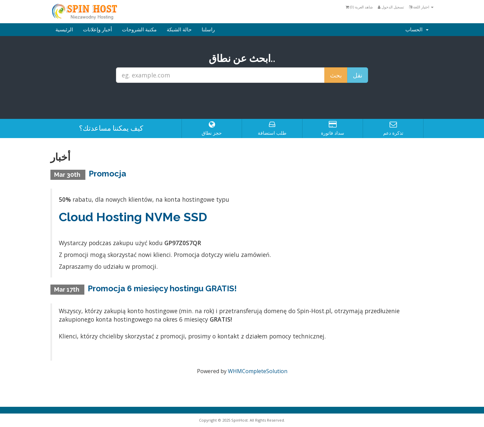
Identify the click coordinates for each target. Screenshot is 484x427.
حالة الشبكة (179, 30)
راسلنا (208, 30)
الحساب (417, 30)
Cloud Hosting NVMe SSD (133, 217)
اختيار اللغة (421, 6)
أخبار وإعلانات (97, 30)
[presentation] (242, 101)
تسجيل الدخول (391, 6)
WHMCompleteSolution (257, 371)
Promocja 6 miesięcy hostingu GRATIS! (162, 288)
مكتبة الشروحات (139, 30)
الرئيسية (64, 30)
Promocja (107, 173)
